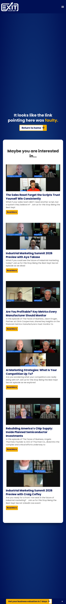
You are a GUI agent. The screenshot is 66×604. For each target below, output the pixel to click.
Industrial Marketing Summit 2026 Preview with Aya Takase (29, 255)
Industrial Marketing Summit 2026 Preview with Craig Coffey (29, 492)
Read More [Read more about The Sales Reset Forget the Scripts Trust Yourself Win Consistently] (12, 212)
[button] (63, 7)
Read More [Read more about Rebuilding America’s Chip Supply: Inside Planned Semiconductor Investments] (12, 449)
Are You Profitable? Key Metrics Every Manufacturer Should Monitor (31, 313)
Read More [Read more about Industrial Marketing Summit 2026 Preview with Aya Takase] (12, 270)
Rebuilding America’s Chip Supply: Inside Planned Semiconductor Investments (29, 432)
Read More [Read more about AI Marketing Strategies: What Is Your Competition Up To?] (12, 387)
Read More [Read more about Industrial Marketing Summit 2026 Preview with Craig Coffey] (12, 508)
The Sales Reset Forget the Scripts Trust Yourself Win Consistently (33, 197)
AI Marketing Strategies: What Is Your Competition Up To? (31, 372)
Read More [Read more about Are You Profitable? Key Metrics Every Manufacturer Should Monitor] (12, 329)
